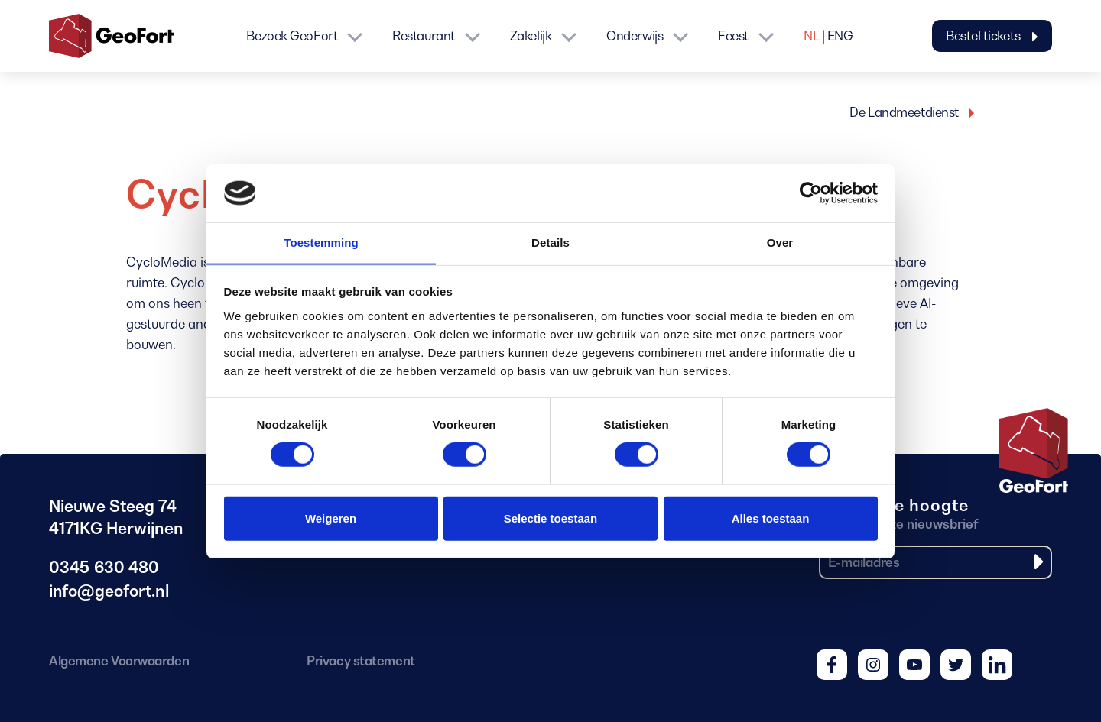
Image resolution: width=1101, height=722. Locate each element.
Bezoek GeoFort (291, 36)
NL (811, 36)
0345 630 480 (104, 568)
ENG (840, 36)
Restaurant (423, 36)
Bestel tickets (992, 36)
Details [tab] (550, 242)
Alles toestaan (771, 518)
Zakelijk (530, 36)
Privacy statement (360, 661)
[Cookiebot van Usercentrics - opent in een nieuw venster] (811, 192)
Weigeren (330, 518)
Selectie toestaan (551, 518)
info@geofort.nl (111, 591)
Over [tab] (780, 242)
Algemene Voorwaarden (119, 661)
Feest (733, 36)
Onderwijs (634, 36)
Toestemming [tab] (321, 242)
